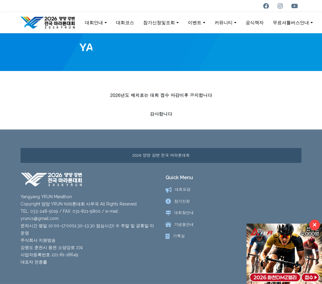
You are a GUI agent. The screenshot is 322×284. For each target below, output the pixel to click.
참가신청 (182, 201)
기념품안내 (184, 225)
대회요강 (183, 190)
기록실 (179, 236)
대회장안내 (184, 213)
